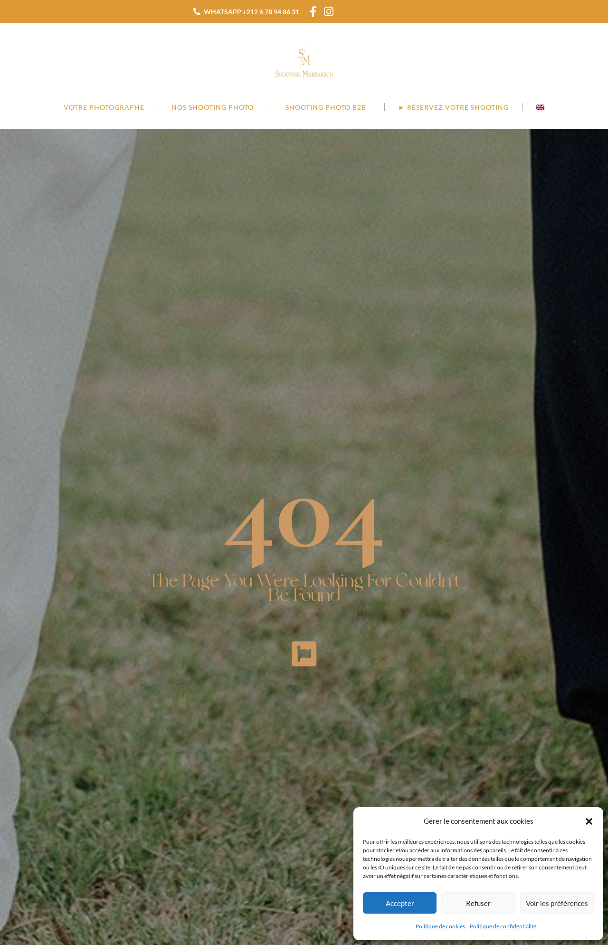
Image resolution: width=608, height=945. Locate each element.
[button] (589, 821)
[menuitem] (540, 107)
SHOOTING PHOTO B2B (328, 107)
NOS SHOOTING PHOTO (214, 107)
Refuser (478, 903)
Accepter (400, 903)
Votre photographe (104, 107)
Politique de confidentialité (503, 926)
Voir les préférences (557, 903)
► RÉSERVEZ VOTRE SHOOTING (453, 107)
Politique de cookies (440, 926)
